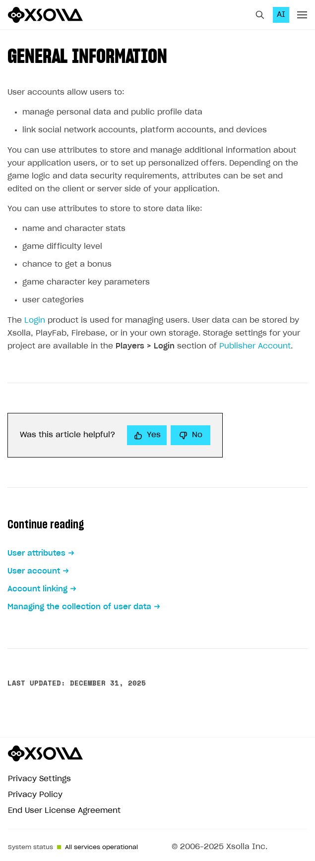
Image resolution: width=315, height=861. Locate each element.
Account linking (37, 589)
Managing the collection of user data (79, 607)
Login (34, 320)
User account (33, 571)
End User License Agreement (64, 810)
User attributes (36, 553)
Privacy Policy (35, 795)
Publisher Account (255, 346)
